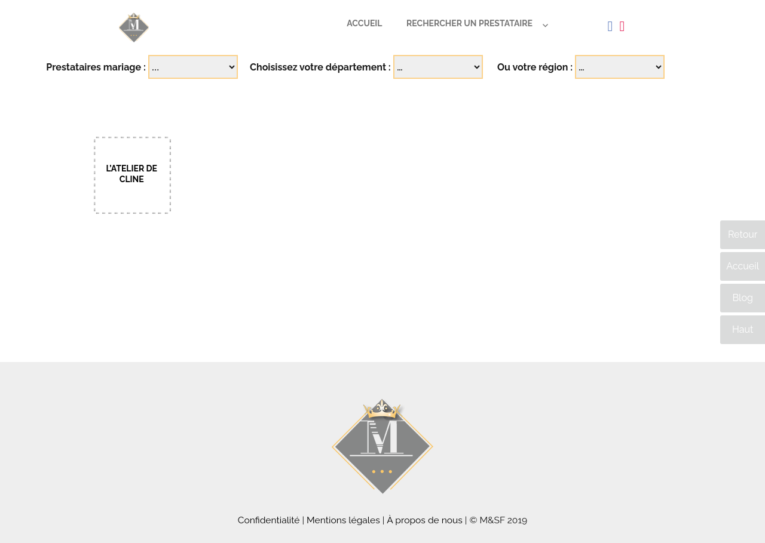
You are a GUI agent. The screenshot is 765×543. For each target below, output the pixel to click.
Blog (742, 297)
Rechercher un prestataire (469, 23)
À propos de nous (425, 520)
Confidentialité (269, 520)
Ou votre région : (535, 67)
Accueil (364, 23)
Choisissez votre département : (320, 67)
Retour (742, 234)
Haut (742, 329)
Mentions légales (343, 520)
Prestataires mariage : (96, 67)
